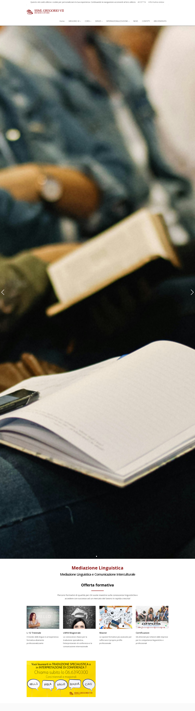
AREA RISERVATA (160, 21)
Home (62, 21)
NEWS (135, 21)
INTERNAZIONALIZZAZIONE (117, 21)
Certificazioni (142, 632)
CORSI (88, 21)
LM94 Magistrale (72, 632)
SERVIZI (98, 21)
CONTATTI (146, 21)
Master (103, 632)
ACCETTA (142, 2)
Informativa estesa (156, 2)
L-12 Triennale (34, 632)
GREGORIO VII (75, 21)
